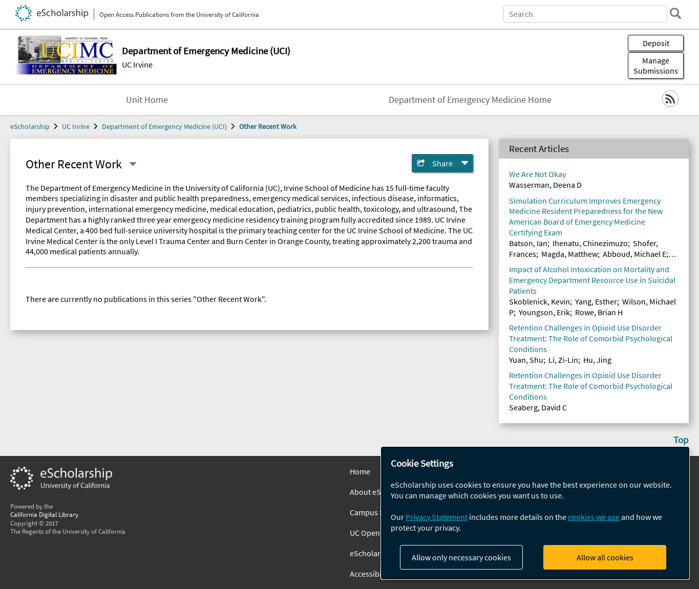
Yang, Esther (596, 301)
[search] (675, 13)
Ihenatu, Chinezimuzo (590, 243)
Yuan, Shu (526, 360)
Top (681, 439)
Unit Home (147, 99)
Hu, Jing (597, 360)
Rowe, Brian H (599, 312)
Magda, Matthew (569, 254)
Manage (655, 65)
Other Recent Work (267, 126)
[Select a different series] (132, 164)
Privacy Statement (437, 517)
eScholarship (30, 126)
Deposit (656, 43)
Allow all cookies (605, 557)
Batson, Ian (528, 243)
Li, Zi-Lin (563, 360)
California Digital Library (44, 514)
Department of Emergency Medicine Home (470, 99)
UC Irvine (137, 64)
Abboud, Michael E (634, 254)
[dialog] (535, 513)
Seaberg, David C (538, 407)
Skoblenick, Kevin (539, 301)
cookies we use (594, 517)
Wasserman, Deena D (545, 185)
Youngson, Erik (544, 312)
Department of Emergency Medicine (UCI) (164, 126)
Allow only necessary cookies (461, 557)
